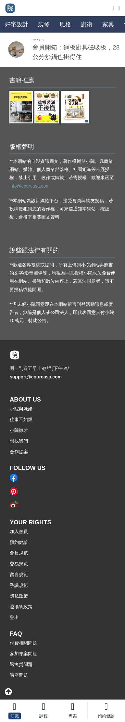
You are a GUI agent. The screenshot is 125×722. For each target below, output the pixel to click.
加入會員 (19, 531)
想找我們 (19, 441)
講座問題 (19, 675)
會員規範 (19, 553)
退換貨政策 (21, 606)
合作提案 (19, 451)
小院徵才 (19, 430)
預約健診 (19, 542)
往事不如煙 (21, 419)
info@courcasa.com (29, 186)
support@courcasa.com (36, 376)
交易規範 (19, 563)
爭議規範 (19, 585)
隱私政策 (19, 596)
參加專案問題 (23, 653)
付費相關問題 (23, 642)
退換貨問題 (21, 664)
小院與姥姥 (21, 408)
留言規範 (19, 574)
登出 (14, 617)
